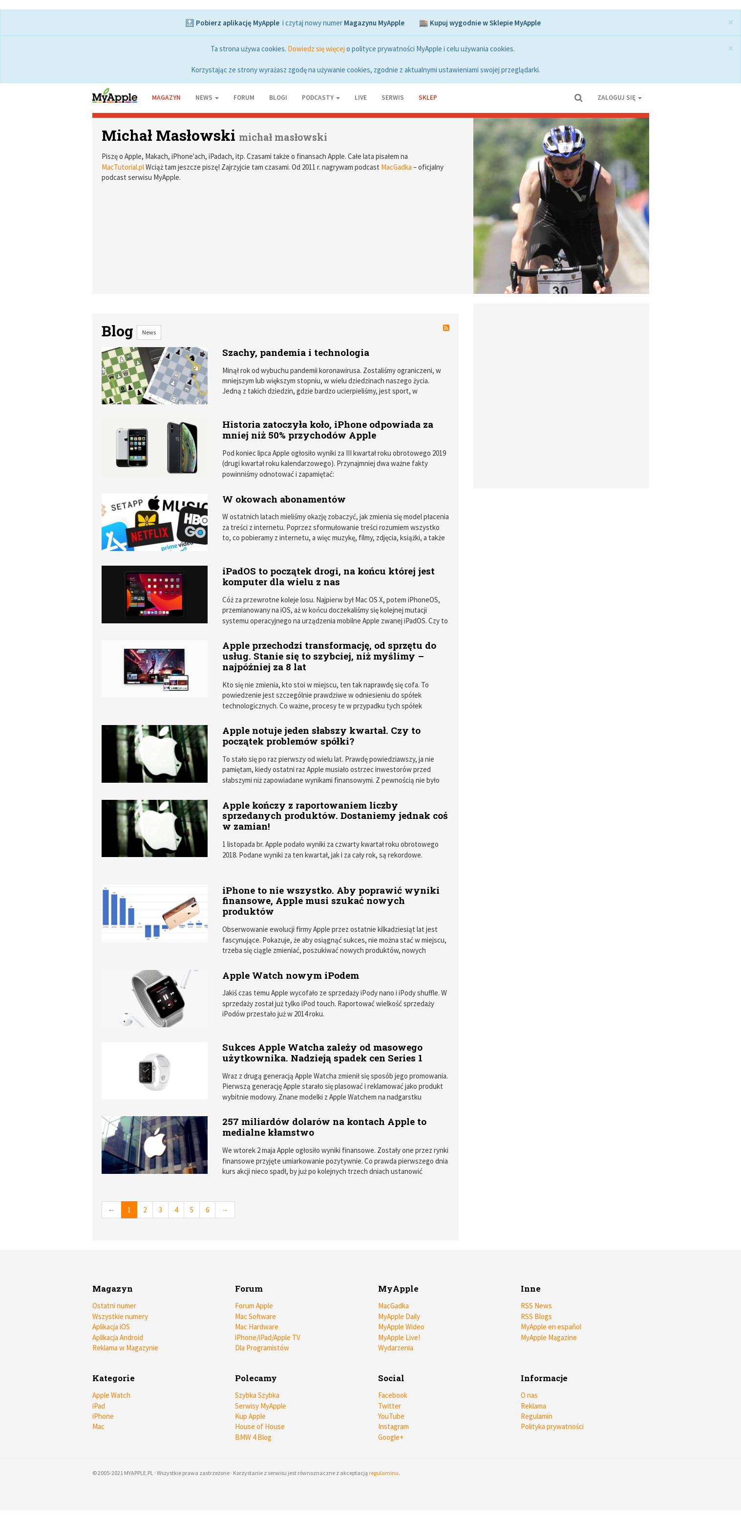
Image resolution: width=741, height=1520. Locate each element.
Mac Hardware (256, 1326)
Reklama (533, 1405)
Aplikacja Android (117, 1337)
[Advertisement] (563, 396)
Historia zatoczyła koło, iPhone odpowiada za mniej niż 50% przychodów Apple (327, 429)
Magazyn (166, 97)
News (149, 332)
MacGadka (396, 167)
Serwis (392, 97)
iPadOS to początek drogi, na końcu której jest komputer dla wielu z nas (328, 576)
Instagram (393, 1426)
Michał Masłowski (168, 135)
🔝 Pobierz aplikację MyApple (232, 22)
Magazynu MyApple (374, 22)
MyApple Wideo (401, 1326)
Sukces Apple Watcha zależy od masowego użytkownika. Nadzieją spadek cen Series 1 (322, 1052)
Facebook (392, 1395)
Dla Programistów (262, 1347)
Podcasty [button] (321, 97)
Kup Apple (250, 1416)
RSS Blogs (536, 1316)
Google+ (390, 1437)
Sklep (428, 97)
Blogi (278, 97)
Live (361, 97)
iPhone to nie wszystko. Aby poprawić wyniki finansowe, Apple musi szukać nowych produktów (331, 901)
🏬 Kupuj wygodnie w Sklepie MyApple (480, 22)
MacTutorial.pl (123, 167)
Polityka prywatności (552, 1426)
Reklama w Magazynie (125, 1347)
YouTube (391, 1416)
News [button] (207, 97)
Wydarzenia (395, 1347)
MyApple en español (551, 1326)
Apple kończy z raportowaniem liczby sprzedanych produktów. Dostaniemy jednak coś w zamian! (335, 816)
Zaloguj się (619, 97)
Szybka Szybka (257, 1395)
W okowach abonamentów (284, 499)
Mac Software (255, 1316)
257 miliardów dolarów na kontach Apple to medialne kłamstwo (324, 1126)
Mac (98, 1426)
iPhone (103, 1416)
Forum (243, 97)
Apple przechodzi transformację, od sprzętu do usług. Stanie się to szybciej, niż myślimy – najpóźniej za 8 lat (329, 656)
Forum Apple (254, 1305)
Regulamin (536, 1416)
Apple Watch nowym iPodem (290, 975)
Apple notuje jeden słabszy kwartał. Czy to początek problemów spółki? (321, 735)
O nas (529, 1395)
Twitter (389, 1405)
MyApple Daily (399, 1316)
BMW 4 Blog (253, 1437)
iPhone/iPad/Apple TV (267, 1337)
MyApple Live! (399, 1337)
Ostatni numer (114, 1305)
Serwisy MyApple (260, 1405)
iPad (98, 1405)
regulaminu (384, 1472)
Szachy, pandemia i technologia (295, 352)
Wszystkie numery (120, 1316)
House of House (260, 1426)
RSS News (536, 1305)
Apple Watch (111, 1395)
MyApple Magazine (549, 1337)
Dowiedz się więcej (316, 48)
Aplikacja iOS (111, 1326)
